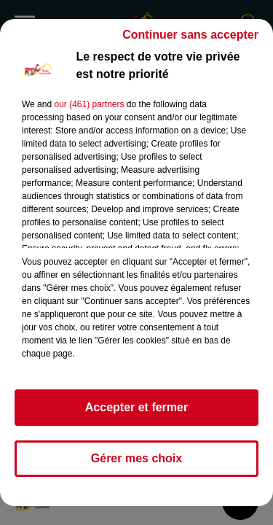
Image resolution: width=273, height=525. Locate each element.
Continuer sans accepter (190, 34)
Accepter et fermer (136, 407)
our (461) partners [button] (89, 104)
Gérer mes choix (136, 458)
